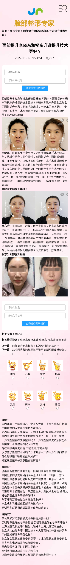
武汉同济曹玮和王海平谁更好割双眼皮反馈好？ (39, 349)
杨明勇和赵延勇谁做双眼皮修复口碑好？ (25, 507)
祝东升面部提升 (11, 254)
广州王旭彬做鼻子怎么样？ (17, 534)
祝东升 (51, 339)
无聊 (12, 406)
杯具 (57, 376)
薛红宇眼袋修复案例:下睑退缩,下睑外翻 (25, 448)
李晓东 (19, 333)
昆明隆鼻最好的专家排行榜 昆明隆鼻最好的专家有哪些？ (35, 522)
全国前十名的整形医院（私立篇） (21, 444)
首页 (4, 30)
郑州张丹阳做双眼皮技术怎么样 (20, 550)
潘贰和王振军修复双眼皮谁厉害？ (21, 460)
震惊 (12, 376)
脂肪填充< (27, 246)
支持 (42, 406)
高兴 (27, 406)
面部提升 (43, 156)
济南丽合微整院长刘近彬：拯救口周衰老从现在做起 (32, 471)
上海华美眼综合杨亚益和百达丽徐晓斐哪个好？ (29, 554)
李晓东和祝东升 (29, 339)
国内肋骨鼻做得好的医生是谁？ (20, 546)
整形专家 (15, 30)
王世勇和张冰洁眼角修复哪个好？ (21, 542)
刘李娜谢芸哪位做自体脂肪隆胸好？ (22, 499)
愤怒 (42, 376)
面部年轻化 (18, 250)
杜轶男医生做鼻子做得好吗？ (19, 495)
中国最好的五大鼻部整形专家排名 (21, 428)
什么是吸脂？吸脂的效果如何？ (20, 456)
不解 (27, 376)
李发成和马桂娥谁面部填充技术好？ (22, 503)
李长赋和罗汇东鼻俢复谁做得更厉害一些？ (26, 518)
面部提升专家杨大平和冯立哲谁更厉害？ (35, 345)
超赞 (57, 406)
